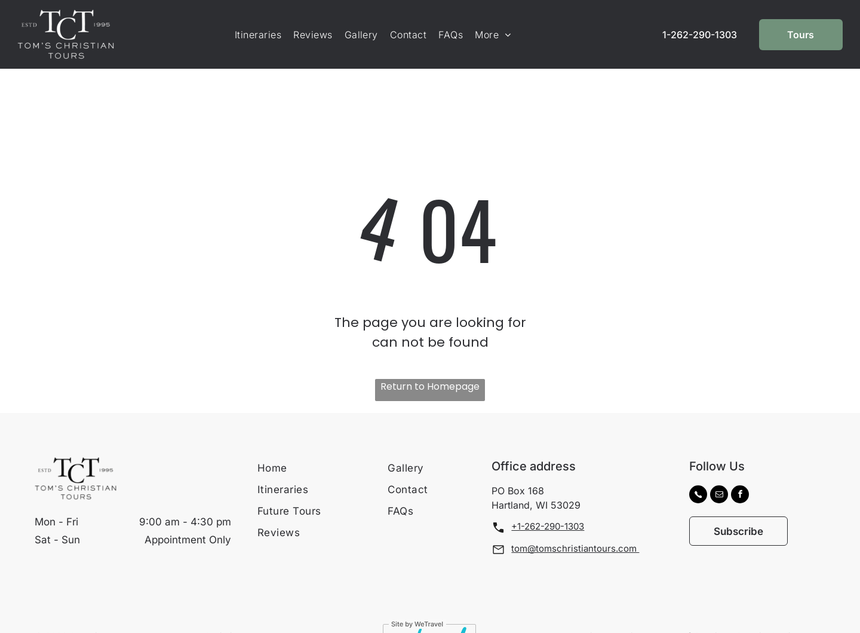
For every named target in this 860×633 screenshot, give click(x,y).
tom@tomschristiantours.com (575, 518)
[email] (719, 465)
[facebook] (740, 465)
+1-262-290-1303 (547, 496)
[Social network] (698, 465)
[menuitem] (258, 35)
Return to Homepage (430, 356)
